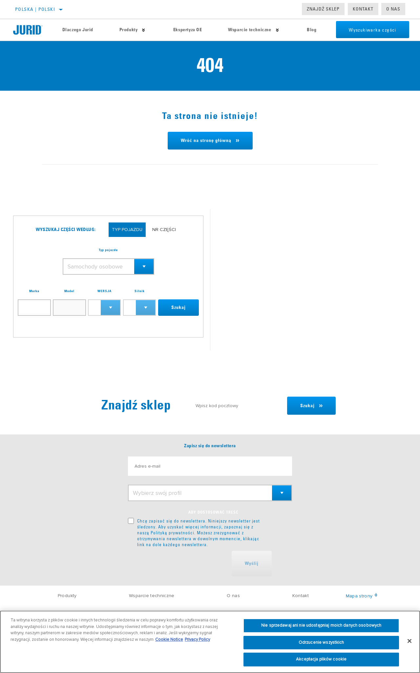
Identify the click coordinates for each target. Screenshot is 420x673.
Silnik (140, 291)
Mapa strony (362, 596)
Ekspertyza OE (187, 30)
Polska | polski (35, 9)
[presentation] (178, 563)
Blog (311, 30)
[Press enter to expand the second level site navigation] (143, 30)
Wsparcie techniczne (248, 30)
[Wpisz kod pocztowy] (238, 406)
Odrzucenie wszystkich (321, 642)
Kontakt (363, 9)
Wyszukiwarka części (372, 30)
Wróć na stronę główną (206, 140)
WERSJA (104, 291)
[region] (210, 642)
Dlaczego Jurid (77, 30)
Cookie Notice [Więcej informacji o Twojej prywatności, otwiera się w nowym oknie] (169, 639)
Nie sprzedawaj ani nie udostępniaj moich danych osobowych (321, 625)
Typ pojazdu (108, 250)
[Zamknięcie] (409, 641)
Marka (34, 291)
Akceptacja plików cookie (321, 659)
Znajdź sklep (323, 9)
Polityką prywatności (172, 532)
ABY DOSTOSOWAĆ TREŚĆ (213, 513)
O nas (393, 9)
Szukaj (178, 307)
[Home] (31, 30)
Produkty (128, 30)
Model (69, 291)
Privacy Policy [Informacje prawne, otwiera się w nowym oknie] (197, 639)
